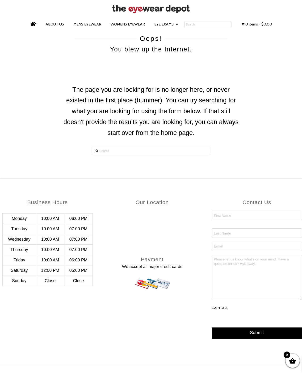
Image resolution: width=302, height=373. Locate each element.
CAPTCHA (219, 308)
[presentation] (247, 323)
